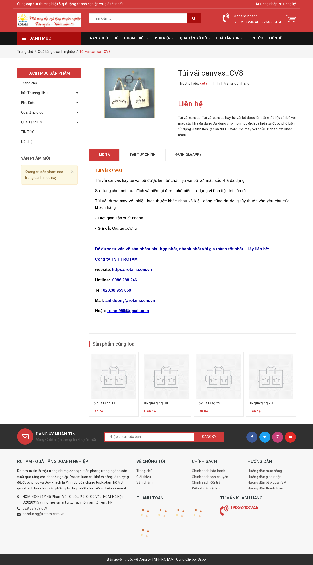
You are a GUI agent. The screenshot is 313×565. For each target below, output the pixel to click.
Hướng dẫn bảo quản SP (267, 482)
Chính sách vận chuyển (210, 477)
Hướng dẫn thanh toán (265, 488)
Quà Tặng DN (31, 122)
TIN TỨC (27, 132)
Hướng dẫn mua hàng (265, 471)
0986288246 (244, 508)
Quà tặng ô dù (32, 112)
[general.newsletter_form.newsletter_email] (149, 437)
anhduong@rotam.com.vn (43, 514)
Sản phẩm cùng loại (114, 344)
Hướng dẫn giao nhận (265, 477)
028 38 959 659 (35, 508)
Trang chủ (29, 83)
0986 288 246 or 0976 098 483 (256, 22)
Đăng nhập (267, 4)
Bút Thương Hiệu (34, 93)
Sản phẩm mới (35, 158)
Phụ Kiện (28, 103)
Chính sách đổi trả (206, 482)
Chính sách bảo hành (208, 471)
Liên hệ (26, 142)
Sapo (202, 559)
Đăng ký (287, 4)
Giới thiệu (143, 477)
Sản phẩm (144, 482)
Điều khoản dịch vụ (207, 488)
